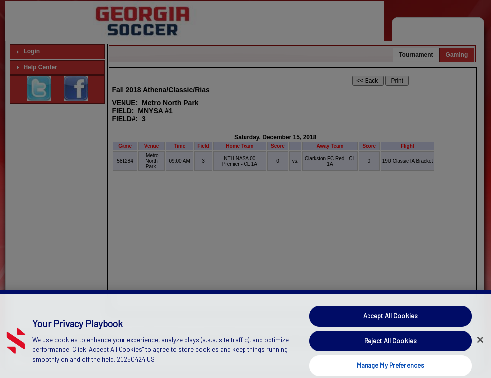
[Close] (480, 349)
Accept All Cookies (390, 325)
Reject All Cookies (390, 350)
